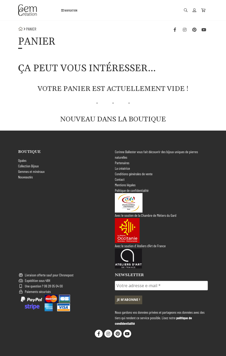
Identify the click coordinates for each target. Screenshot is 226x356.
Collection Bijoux (28, 166)
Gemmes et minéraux (31, 171)
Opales (22, 160)
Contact (120, 179)
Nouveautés (25, 177)
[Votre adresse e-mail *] (161, 285)
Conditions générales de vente (134, 174)
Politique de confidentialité (132, 190)
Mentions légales (125, 185)
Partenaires (122, 163)
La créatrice (122, 168)
